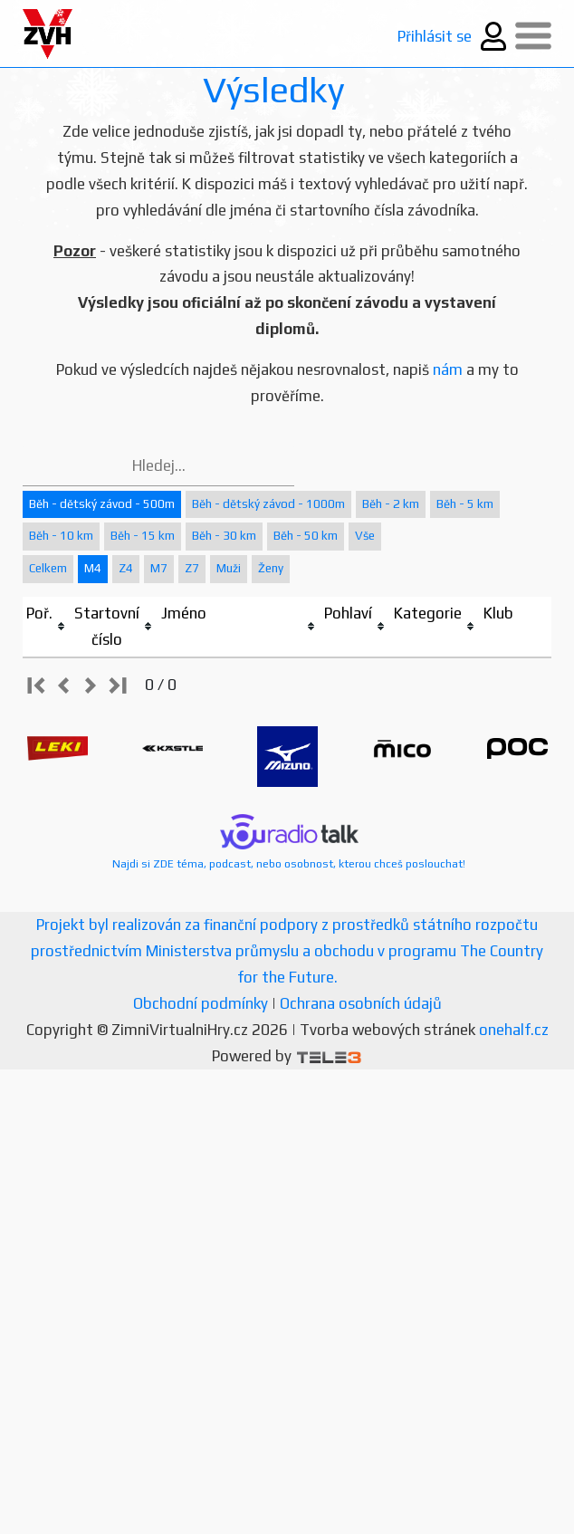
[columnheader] (47, 627)
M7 (158, 568)
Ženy (270, 568)
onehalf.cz (514, 1030)
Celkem (48, 568)
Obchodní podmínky (200, 1003)
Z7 (192, 568)
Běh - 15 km (142, 535)
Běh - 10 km (61, 535)
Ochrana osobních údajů (361, 1003)
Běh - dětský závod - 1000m (268, 504)
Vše (365, 535)
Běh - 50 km (305, 535)
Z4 (126, 568)
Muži (228, 568)
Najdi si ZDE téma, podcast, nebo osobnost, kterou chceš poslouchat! (288, 842)
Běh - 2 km (390, 504)
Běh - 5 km (464, 504)
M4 (92, 568)
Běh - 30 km (224, 535)
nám (448, 369)
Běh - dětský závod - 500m (102, 504)
